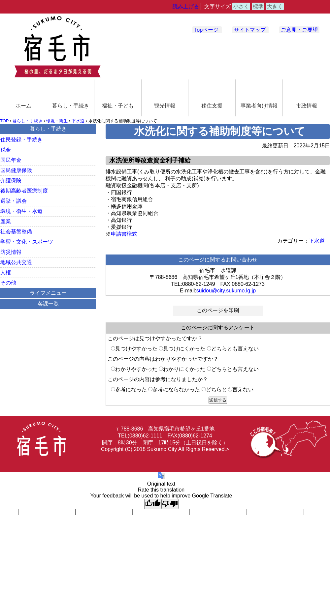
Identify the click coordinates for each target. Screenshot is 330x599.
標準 (258, 6)
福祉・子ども (118, 105)
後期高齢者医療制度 (24, 191)
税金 (5, 150)
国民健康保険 (16, 170)
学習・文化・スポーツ (26, 242)
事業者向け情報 (259, 105)
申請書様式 (124, 234)
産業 (5, 221)
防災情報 (10, 252)
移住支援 (211, 105)
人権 (5, 272)
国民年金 (10, 160)
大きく (275, 6)
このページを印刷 (218, 310)
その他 (8, 282)
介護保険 (10, 180)
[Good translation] (152, 504)
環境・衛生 (57, 120)
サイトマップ (250, 30)
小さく (241, 6)
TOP (4, 120)
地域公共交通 (16, 262)
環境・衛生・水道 (21, 211)
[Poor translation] (170, 504)
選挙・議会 (13, 201)
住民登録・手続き (21, 139)
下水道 (78, 120)
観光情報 (164, 105)
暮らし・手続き (70, 105)
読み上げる (186, 6)
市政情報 (306, 105)
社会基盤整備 (16, 231)
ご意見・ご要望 (299, 30)
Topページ (206, 30)
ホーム (23, 105)
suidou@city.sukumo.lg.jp (226, 290)
